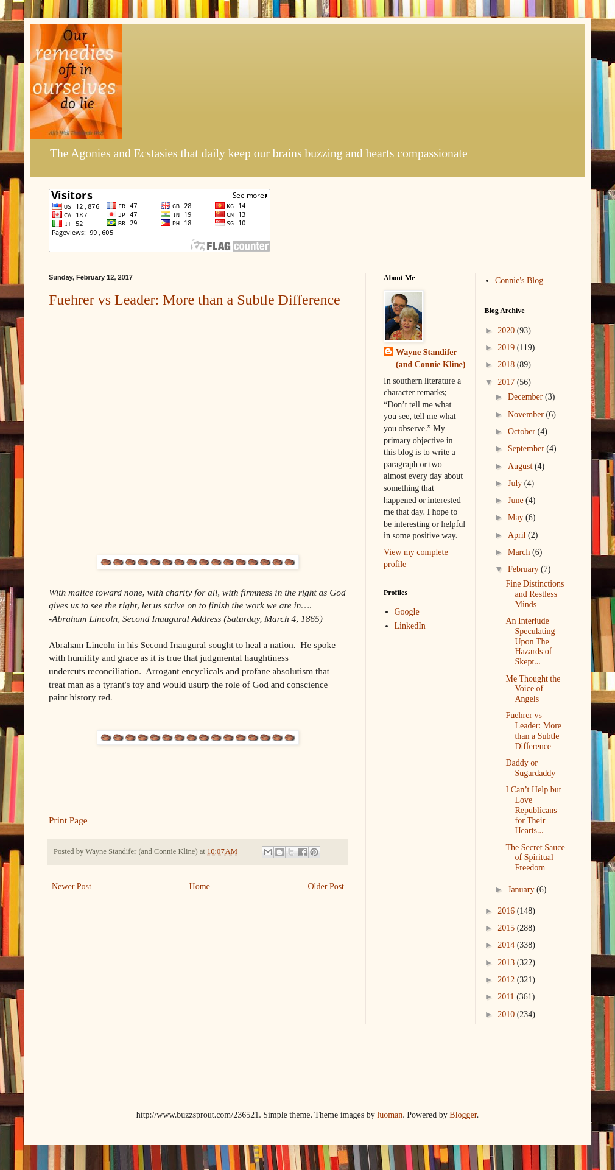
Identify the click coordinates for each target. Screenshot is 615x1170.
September (527, 448)
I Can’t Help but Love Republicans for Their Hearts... (533, 810)
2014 (507, 945)
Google (407, 611)
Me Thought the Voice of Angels (532, 689)
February (524, 569)
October (523, 431)
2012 (507, 979)
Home (199, 886)
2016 (507, 910)
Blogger (462, 1114)
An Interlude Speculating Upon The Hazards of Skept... (530, 641)
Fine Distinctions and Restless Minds (534, 594)
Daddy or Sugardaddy (530, 768)
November (527, 414)
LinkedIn (410, 625)
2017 (507, 382)
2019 (507, 347)
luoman (389, 1114)
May (516, 517)
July (516, 483)
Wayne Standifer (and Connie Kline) (430, 358)
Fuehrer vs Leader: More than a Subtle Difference (194, 300)
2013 (507, 962)
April (518, 535)
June (516, 500)
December (526, 396)
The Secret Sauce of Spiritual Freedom (534, 858)
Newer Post (71, 886)
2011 (506, 996)
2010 (507, 1014)
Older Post (326, 886)
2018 (507, 364)
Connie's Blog (519, 280)
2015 (507, 927)
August (521, 466)
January (522, 889)
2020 (507, 330)
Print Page (68, 820)
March (520, 552)
